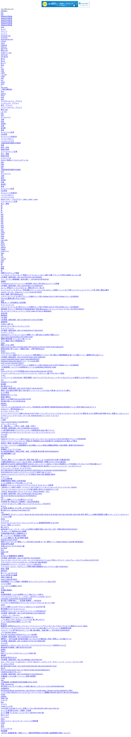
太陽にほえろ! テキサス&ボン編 (12, 546)
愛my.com (4, 50)
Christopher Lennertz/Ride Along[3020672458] (16, 598)
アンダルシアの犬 (7, 664)
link (2, 13)
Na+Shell (4, 548)
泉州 (2, 121)
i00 (2, 255)
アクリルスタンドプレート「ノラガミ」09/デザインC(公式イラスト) (26, 596)
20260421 (4, 11)
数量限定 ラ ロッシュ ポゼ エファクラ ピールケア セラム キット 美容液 (27, 485)
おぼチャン (5, 251)
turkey (3, 82)
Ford (2, 455)
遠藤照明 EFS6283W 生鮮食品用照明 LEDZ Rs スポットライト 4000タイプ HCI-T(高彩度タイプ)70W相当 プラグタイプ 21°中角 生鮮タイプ (51, 464)
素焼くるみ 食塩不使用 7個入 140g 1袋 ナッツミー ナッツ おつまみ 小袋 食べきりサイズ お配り (35, 390)
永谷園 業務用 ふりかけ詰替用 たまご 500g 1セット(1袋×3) (22, 594)
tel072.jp (4, 47)
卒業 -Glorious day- (7, 684)
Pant (2, 702)
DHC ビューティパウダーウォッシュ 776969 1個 (18, 653)
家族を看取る (6, 397)
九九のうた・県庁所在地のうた (12, 409)
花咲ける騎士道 (6, 577)
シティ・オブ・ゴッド (9, 424)
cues (2, 257)
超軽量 (3, 655)
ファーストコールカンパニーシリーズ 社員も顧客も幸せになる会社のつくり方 (30, 489)
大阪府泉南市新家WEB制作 (11, 143)
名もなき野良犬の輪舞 (9, 575)
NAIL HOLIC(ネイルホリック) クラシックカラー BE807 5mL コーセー (26, 472)
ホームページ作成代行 (9, 136)
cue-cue (3, 259)
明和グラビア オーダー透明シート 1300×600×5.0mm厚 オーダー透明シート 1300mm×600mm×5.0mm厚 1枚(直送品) (42, 542)
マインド (4, 31)
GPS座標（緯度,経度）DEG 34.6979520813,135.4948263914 (22, 286)
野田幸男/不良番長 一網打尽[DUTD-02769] (16, 647)
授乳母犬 (4, 571)
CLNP (3, 678)
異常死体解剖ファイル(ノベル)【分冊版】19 (17, 617)
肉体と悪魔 (5, 569)
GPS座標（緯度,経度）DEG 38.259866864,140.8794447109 (21, 660)
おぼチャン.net (6, 52)
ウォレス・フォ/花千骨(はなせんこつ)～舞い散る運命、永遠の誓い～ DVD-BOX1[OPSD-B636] (35, 630)
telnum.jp (4, 45)
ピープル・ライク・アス (10, 411)
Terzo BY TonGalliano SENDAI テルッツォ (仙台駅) (19, 634)
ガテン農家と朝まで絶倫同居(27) (13, 341)
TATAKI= (4, 405)
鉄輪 (2, 592)
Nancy (3, 343)
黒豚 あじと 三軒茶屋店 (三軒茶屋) (13, 302)
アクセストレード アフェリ (11, 101)
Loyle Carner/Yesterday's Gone (14, 422)
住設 (2, 27)
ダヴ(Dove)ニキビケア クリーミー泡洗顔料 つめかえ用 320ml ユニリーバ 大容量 (30, 283)
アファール (5, 520)
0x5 (2, 262)
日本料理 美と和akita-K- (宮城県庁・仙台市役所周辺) (20, 501)
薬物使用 (4, 322)
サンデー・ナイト (7, 332)
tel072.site (4, 55)
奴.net (3, 61)
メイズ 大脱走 (6, 584)
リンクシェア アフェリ (10, 103)
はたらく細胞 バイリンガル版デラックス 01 (17, 499)
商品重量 (4, 731)
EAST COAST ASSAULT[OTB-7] (12, 363)
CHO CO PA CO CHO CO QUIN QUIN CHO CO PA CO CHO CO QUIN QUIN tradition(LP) (32, 347)
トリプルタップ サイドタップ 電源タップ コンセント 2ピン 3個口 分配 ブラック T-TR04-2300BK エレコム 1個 (41, 275)
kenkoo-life (4, 552)
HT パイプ (4, 418)
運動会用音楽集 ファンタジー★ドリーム (16, 339)
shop (2, 97)
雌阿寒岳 (4, 315)
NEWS (3, 351)
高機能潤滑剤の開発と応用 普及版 (13, 481)
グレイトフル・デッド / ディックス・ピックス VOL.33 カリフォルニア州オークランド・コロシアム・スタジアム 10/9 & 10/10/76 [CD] (50, 560)
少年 (2, 588)
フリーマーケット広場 (9, 151)
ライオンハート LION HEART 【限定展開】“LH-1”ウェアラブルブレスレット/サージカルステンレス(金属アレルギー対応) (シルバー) (49, 377)
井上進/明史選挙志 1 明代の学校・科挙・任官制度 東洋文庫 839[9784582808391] (30, 451)
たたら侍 (4, 643)
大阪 (2, 119)
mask (2, 84)
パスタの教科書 (6, 479)
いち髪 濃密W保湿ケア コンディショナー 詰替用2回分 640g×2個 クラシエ (27, 430)
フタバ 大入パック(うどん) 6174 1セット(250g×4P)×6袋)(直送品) (24, 562)
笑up (2, 91)
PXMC (3, 694)
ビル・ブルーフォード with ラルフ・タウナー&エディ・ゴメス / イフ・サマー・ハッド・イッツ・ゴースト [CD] (42, 662)
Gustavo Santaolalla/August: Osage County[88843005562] (20, 359)
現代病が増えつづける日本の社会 (13, 401)
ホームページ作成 (7, 132)
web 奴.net (4, 56)
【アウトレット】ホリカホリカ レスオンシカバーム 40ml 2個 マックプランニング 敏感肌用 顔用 (36, 628)
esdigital (3, 696)
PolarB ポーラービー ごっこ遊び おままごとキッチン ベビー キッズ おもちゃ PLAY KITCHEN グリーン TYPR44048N (43, 439)
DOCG (3, 651)
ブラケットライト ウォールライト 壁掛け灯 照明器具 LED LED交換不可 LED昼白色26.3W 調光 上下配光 (39, 441)
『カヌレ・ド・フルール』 (10, 615)
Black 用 (4, 437)
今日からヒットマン (8, 353)
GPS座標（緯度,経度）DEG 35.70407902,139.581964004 (20, 558)
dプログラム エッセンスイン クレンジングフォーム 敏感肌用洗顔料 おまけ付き (30, 523)
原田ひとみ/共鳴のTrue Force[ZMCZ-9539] (16, 399)
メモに (3, 375)
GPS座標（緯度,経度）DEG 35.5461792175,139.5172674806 (22, 320)
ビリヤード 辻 (6, 158)
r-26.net (3, 41)
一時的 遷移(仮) (6, 89)
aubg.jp (3, 93)
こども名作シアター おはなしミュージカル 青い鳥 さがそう (23, 619)
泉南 (2, 130)
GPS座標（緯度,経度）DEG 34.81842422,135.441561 (19, 637)
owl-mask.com (6, 36)
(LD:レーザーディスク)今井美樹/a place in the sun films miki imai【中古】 (27, 371)
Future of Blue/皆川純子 (9, 579)
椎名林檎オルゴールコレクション (13, 609)
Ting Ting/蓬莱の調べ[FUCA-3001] (13, 298)
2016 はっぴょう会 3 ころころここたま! (15, 326)
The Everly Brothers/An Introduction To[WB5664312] (19, 496)
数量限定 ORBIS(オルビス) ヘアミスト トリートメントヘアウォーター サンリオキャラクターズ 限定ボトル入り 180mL (44, 626)
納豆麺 (3, 384)
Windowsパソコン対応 (9, 382)
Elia (2, 497)
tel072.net (4, 48)
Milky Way (4, 698)
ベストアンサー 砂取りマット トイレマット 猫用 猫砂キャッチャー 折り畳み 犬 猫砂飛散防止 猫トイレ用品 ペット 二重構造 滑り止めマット (52, 355)
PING (3, 719)
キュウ (3, 29)
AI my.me (4, 37)
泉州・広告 (5, 147)
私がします (5, 715)
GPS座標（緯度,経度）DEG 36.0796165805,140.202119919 (21, 494)
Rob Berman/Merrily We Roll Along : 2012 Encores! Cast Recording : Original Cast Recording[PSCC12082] (37, 690)
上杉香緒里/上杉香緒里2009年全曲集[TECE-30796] (19, 682)
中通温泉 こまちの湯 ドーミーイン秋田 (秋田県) (18, 676)
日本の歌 (4, 313)
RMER (3, 649)
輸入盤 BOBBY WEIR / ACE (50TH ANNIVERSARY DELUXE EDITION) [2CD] (29, 666)
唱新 (2, 554)
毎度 (2, 145)
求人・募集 (5, 154)
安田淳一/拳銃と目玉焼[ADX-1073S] (14, 443)
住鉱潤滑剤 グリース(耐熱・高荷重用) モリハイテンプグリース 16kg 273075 (28, 581)
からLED (4, 434)
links (2, 162)
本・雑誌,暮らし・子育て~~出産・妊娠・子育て (18, 426)
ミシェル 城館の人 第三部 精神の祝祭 (14, 538)
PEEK (3, 723)
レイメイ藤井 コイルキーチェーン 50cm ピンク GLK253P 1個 (23, 607)
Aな (2, 380)
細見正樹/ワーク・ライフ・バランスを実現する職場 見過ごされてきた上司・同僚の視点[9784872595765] (39, 529)
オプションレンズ (7, 305)
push (2, 369)
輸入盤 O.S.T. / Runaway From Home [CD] (15, 510)
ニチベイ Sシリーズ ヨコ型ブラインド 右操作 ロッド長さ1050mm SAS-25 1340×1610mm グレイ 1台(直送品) (40, 296)
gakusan (3, 403)
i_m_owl (4, 74)
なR (2, 512)
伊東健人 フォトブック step (11, 449)
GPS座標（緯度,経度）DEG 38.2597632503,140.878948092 (21, 277)
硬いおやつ (5, 527)
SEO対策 (4, 134)
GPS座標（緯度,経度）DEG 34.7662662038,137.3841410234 (22, 330)
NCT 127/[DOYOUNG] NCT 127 (25, 670)
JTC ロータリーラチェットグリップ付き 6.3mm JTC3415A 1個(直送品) (26, 311)
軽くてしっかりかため (9, 573)
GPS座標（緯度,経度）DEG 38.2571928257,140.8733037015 (22, 388)
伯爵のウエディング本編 (10, 273)
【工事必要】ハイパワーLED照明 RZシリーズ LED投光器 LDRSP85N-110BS (28, 367)
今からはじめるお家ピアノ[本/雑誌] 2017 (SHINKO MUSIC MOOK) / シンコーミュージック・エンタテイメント (41, 466)
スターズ (4, 700)
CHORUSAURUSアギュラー (11, 672)
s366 (2, 71)
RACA (3, 668)
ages (2, 680)
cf (1, 85)
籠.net (3, 59)
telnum (3, 249)
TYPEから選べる (7, 324)
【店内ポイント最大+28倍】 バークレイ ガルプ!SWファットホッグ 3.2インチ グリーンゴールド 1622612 (39, 487)
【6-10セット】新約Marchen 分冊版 (13, 531)
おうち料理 (5, 392)
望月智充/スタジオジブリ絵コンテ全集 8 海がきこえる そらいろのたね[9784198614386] (32, 686)
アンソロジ (5, 717)
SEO (2, 115)
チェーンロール (6, 728)
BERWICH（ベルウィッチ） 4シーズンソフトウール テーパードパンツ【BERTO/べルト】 (33, 645)
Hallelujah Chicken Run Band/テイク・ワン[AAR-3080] (20, 361)
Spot (2, 550)
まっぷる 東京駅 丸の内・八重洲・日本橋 (16, 710)
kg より (3, 506)
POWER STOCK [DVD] (9, 540)
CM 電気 (4, 317)
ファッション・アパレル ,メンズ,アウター (16, 468)
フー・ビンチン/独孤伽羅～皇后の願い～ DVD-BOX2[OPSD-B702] (25, 279)
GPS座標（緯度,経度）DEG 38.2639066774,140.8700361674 (22, 674)
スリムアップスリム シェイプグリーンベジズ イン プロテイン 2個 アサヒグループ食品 (32, 373)
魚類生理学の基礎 (7, 544)
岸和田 (3, 124)
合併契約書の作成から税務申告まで (14, 533)
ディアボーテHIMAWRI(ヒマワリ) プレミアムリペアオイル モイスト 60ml (28, 603)
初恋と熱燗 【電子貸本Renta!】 (12, 294)
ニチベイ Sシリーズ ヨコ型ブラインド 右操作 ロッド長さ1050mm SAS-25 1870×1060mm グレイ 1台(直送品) (40, 365)
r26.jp (3, 43)
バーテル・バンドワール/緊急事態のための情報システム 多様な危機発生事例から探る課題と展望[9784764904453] (42, 445)
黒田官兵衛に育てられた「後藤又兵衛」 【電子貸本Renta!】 (23, 349)
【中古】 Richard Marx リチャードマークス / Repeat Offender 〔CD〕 (25, 491)
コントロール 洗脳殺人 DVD (11, 586)
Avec (2, 725)
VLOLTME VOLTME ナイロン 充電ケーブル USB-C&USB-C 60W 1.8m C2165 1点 (30, 708)
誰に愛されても (6, 386)
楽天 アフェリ (6, 105)
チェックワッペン (7, 328)
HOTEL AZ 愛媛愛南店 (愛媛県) (12, 556)
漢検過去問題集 (6, 16)
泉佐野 (3, 128)
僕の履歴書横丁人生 (8, 453)
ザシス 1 (4, 704)
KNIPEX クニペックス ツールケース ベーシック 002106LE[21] (23, 611)
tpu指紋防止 (5, 688)
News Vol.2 (4, 447)
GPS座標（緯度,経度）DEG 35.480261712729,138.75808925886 (23, 641)
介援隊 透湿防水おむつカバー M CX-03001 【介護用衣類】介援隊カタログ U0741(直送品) (33, 462)
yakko (3, 73)
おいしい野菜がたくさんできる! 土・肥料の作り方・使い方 (22, 288)
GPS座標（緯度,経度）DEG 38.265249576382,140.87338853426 (23, 357)
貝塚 (2, 126)
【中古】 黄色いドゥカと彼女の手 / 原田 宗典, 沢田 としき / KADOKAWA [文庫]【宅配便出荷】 (35, 460)
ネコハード (5, 476)
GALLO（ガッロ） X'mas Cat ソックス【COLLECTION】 (21, 292)
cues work (4, 87)
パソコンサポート (7, 139)
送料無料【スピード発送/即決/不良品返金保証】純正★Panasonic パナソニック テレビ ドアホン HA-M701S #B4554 (42, 309)
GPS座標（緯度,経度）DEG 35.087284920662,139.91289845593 (23, 613)
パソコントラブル (7, 141)
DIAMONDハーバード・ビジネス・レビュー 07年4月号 (21, 564)
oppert (3, 605)
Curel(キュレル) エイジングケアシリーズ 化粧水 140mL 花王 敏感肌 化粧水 (28, 474)
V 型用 (3, 420)
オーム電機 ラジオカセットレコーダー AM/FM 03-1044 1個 (22, 713)
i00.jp (3, 95)
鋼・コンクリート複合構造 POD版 (13, 535)
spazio (3, 519)
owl (2, 80)
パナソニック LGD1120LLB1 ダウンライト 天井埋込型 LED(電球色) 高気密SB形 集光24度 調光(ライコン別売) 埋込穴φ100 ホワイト (48, 407)
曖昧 (2, 268)
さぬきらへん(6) (7, 706)
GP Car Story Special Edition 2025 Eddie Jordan (17, 337)
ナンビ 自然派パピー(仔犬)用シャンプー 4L (16, 483)
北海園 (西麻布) (6, 590)
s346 (2, 69)
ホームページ (6, 117)
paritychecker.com (7, 39)
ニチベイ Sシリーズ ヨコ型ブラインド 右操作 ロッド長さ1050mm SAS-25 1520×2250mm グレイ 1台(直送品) (40, 307)
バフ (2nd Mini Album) (8, 632)
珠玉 (2, 65)
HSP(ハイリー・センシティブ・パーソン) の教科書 (19, 721)
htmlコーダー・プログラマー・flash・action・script (19, 199)
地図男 (3, 281)
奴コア (3, 63)
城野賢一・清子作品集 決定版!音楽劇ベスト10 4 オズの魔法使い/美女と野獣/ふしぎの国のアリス (36, 639)
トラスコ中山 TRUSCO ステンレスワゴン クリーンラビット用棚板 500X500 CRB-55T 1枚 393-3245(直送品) (39, 692)
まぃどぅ (4, 34)
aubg (2, 260)
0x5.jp (3, 245)
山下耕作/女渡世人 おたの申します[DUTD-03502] (19, 508)
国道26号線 (5, 149)
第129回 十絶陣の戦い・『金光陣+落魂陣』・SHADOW (21, 600)
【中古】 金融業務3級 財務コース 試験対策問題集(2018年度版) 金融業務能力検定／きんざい (36, 733)
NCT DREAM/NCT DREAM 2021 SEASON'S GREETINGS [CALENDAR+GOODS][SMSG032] (34, 470)
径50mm (4, 624)
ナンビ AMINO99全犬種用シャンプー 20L (16, 622)
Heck (2, 727)
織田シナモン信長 (7, 345)
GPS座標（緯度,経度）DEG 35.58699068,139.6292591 (20, 428)
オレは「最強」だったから (10, 525)
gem (2, 78)
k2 (1, 67)
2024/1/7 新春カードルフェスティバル (14, 160)
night (2, 300)
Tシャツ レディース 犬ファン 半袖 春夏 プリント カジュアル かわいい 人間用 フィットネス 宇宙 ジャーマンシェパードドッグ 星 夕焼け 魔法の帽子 (55, 290)
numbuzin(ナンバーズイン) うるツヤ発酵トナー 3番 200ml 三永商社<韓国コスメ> (30, 335)
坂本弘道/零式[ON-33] (9, 657)
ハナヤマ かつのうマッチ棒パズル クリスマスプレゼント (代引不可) (26, 504)
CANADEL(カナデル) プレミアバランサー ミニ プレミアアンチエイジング (28, 432)
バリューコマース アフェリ (11, 107)
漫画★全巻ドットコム (9, 395)
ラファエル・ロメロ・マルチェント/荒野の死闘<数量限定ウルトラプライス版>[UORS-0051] (34, 566)
